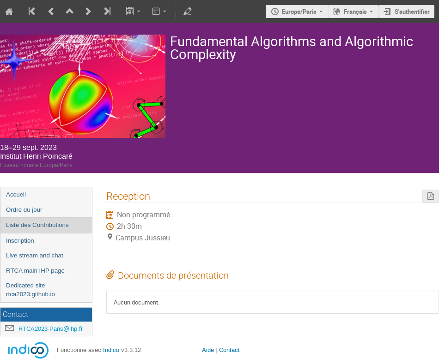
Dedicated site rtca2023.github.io (30, 290)
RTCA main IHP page (35, 270)
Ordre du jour (24, 209)
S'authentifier (412, 11)
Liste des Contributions (37, 224)
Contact (229, 350)
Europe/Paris (299, 11)
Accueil (16, 194)
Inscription (20, 240)
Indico (111, 350)
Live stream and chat (34, 255)
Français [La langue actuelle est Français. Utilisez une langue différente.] (355, 11)
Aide (208, 350)
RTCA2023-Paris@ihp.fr (50, 329)
